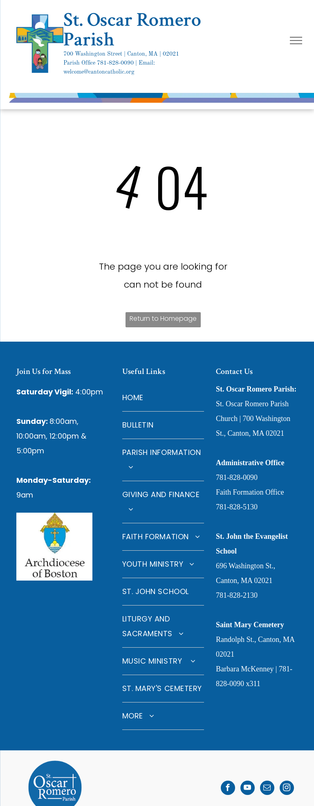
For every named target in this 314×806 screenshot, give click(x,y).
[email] (267, 789)
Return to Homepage (163, 318)
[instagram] (287, 789)
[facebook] (228, 789)
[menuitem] (163, 398)
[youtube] (247, 789)
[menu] (296, 40)
